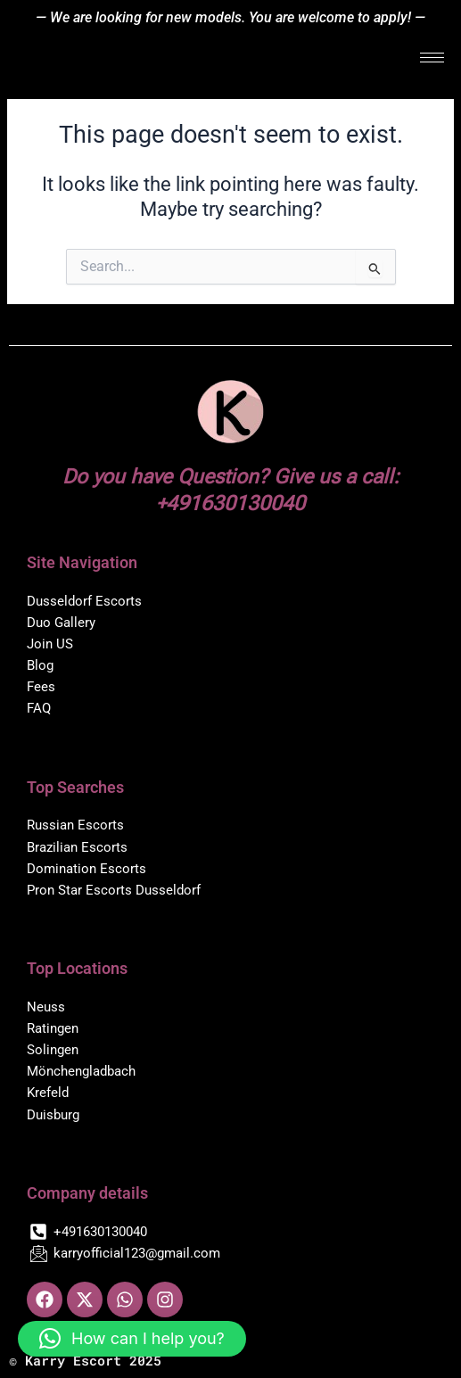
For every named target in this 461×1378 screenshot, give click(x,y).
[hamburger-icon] (432, 57)
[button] (132, 1339)
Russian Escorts (75, 825)
